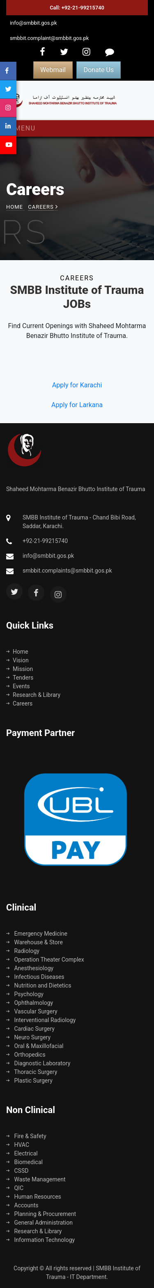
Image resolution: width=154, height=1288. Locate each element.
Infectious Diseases (35, 977)
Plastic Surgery (29, 1080)
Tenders (19, 677)
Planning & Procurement (41, 1214)
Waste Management (35, 1179)
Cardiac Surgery (30, 1028)
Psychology (25, 994)
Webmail (53, 70)
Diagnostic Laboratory (38, 1063)
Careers (19, 703)
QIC (14, 1188)
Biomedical (24, 1162)
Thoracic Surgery (31, 1072)
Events (18, 686)
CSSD (17, 1170)
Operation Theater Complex (45, 959)
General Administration (39, 1222)
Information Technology (40, 1240)
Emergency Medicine (36, 933)
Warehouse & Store (34, 942)
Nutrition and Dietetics (38, 985)
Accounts (22, 1205)
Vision (17, 660)
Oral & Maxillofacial (34, 1046)
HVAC (17, 1144)
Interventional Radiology (41, 1020)
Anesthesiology (29, 968)
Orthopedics (26, 1054)
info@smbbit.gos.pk (33, 23)
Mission (19, 669)
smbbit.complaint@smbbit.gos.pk (49, 38)
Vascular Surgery (31, 1011)
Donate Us (98, 70)
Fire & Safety (26, 1136)
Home (14, 207)
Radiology (22, 951)
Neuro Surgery (28, 1037)
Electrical (22, 1153)
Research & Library (33, 695)
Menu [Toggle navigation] (23, 128)
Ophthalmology (29, 1002)
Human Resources (33, 1196)
